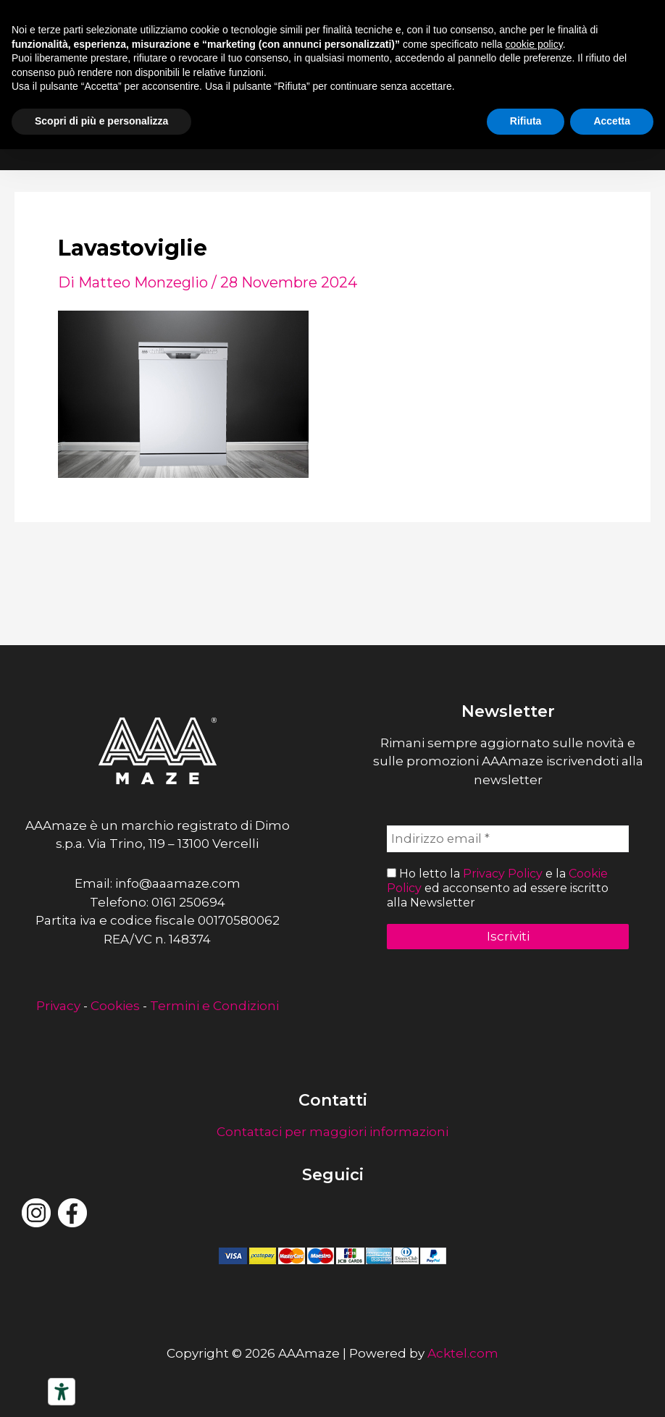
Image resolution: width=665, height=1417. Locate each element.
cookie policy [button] (534, 44)
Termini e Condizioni (214, 1005)
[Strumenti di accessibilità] (61, 1391)
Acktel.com (462, 1353)
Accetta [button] (611, 121)
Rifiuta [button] (526, 121)
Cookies (115, 1005)
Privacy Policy (503, 874)
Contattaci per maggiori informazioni (332, 1131)
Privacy (58, 1005)
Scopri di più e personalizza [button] (101, 121)
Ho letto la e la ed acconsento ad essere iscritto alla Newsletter (497, 888)
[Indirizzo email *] (508, 839)
